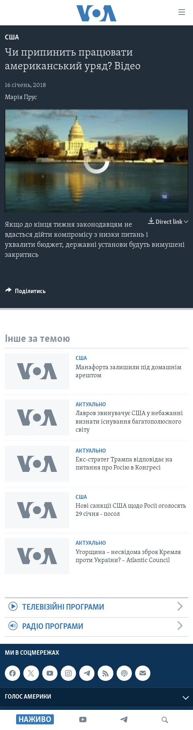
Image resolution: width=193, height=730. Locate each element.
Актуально (91, 405)
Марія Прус (21, 97)
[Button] (25, 293)
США (12, 37)
